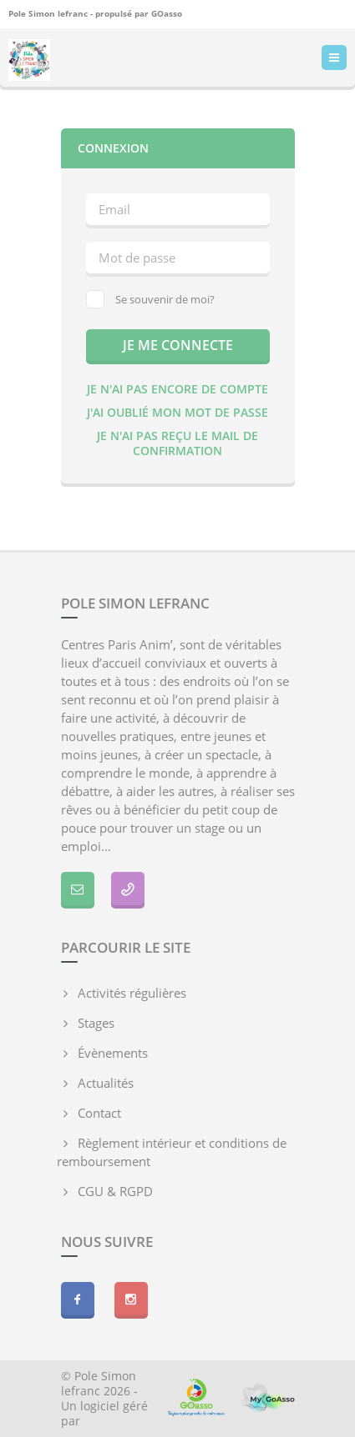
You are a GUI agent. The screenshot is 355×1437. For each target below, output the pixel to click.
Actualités (106, 1082)
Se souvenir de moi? (150, 299)
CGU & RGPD (115, 1191)
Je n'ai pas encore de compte (177, 389)
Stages (96, 1022)
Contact (99, 1112)
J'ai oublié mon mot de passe (177, 412)
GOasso (166, 13)
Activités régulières (132, 992)
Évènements (113, 1052)
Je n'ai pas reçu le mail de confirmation (177, 443)
